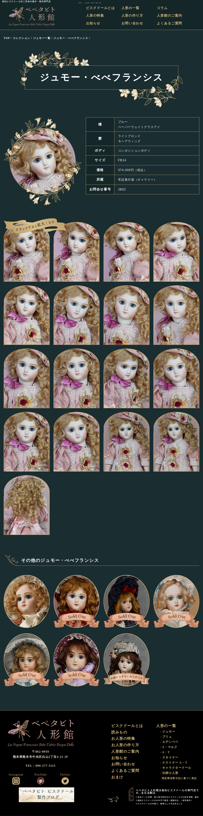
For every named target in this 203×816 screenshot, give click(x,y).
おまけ (117, 778)
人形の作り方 (132, 16)
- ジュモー (167, 731)
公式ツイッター (65, 781)
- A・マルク (168, 747)
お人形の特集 (123, 739)
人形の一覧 (131, 8)
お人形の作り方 (125, 745)
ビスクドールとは (100, 8)
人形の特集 (95, 16)
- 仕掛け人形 (169, 773)
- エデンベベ (169, 742)
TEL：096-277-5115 (189, 1)
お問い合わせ (132, 23)
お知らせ (93, 23)
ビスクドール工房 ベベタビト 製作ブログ (46, 795)
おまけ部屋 (115, 795)
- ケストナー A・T (173, 762)
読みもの (119, 732)
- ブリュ (166, 736)
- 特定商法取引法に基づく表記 (178, 778)
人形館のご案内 (169, 16)
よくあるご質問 (169, 23)
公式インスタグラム (16, 781)
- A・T (165, 752)
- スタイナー (169, 757)
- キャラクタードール (175, 767)
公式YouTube (40, 781)
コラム (162, 8)
